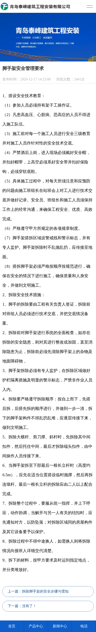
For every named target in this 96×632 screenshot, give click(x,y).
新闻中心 (60, 626)
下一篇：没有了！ (22, 606)
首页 (11, 626)
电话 (84, 626)
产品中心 (36, 626)
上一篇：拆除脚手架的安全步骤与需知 (38, 591)
